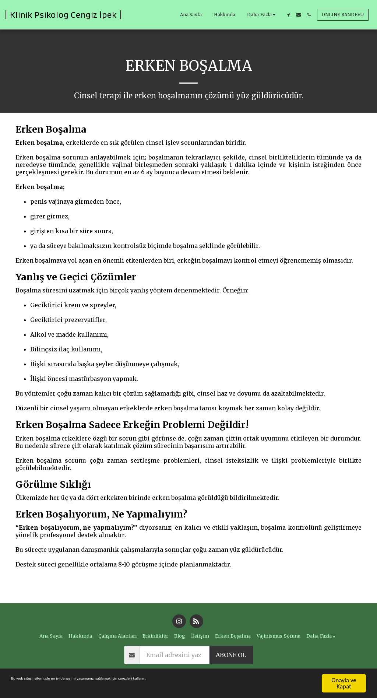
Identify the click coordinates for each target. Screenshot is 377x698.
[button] (288, 15)
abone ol (231, 655)
